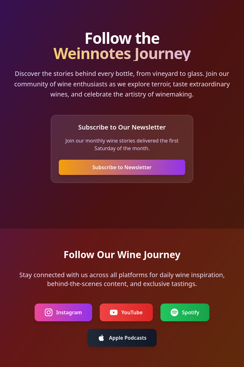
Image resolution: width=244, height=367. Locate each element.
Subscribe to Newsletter (122, 167)
